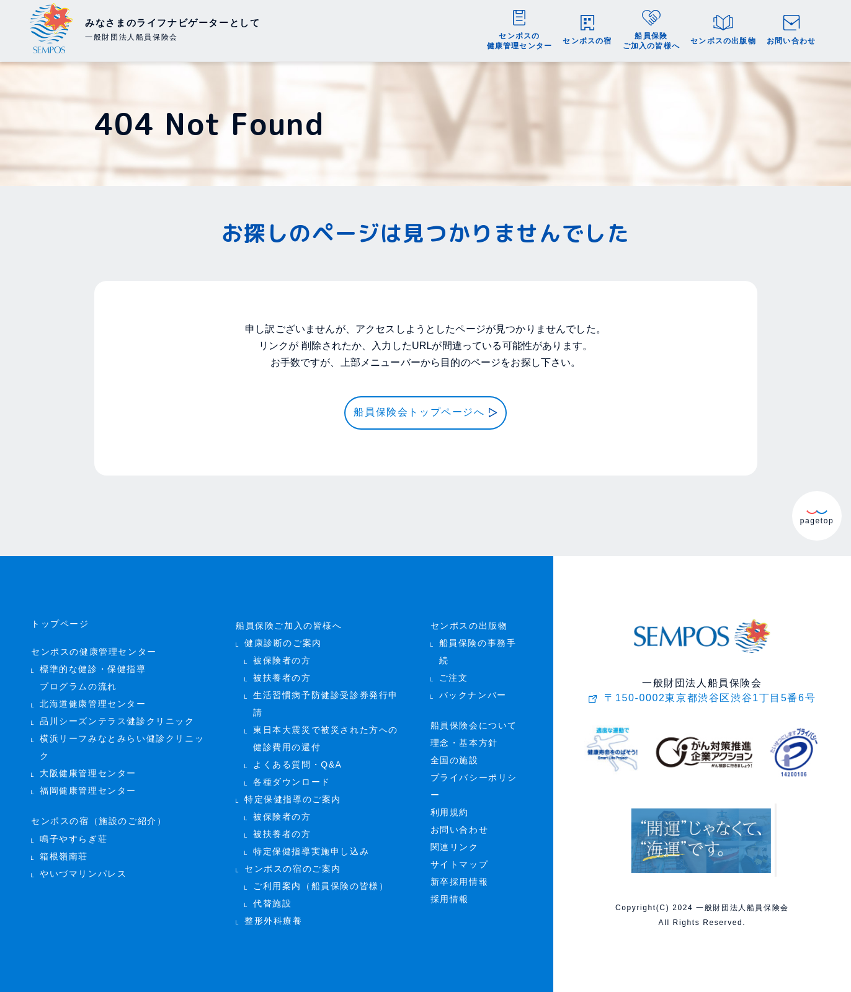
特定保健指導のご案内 (292, 799)
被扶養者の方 (282, 678)
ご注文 (453, 678)
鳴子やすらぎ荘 (73, 838)
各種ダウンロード (292, 782)
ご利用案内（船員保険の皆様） (320, 886)
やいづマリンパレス (83, 873)
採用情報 (449, 899)
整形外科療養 (273, 921)
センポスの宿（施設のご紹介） (98, 821)
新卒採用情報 (459, 882)
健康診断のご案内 (283, 643)
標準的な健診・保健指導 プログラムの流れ (93, 678)
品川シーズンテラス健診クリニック (117, 721)
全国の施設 (454, 760)
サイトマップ (459, 864)
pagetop (817, 517)
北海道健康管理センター (93, 704)
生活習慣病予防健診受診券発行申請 (325, 704)
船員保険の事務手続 (478, 652)
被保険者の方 (282, 660)
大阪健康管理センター (88, 773)
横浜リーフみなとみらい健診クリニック (122, 747)
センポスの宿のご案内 (292, 869)
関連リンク (454, 847)
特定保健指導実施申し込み (311, 851)
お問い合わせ (459, 830)
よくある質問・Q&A (297, 764)
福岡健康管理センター (88, 790)
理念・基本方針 (464, 743)
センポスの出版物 (469, 626)
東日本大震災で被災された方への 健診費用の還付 (325, 738)
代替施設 (272, 903)
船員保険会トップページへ (419, 412)
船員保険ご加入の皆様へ (289, 626)
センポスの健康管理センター (94, 652)
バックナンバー (473, 695)
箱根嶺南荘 (64, 856)
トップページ (60, 624)
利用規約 (449, 812)
